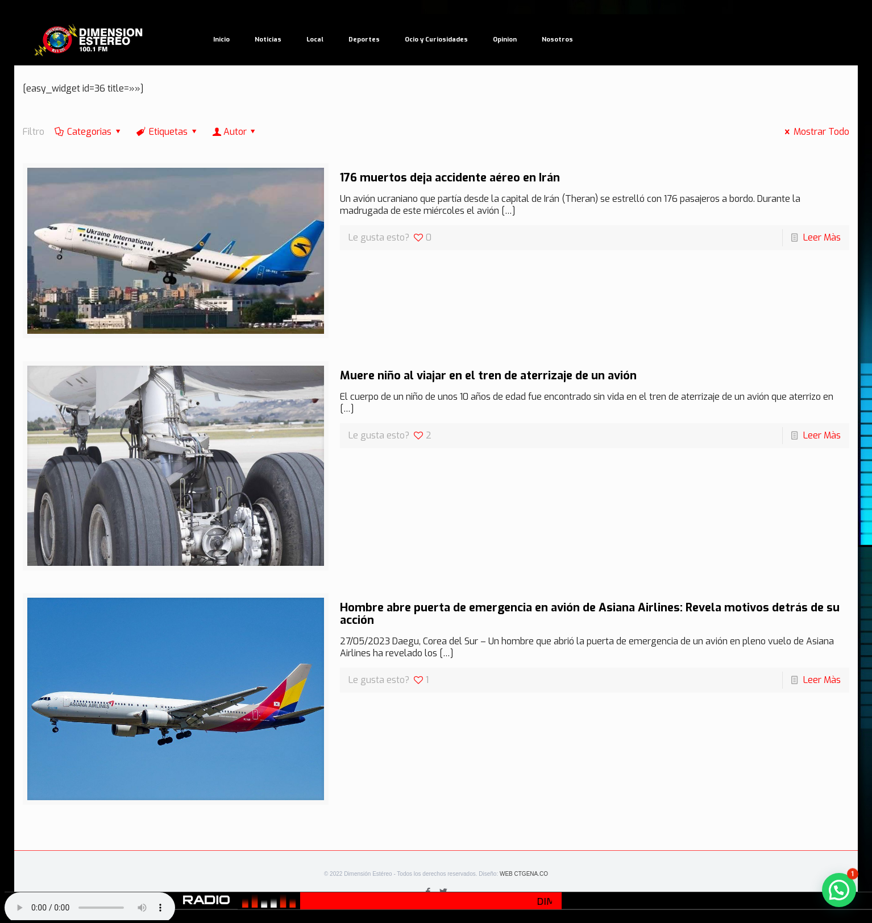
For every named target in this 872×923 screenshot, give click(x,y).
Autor (234, 132)
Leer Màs (822, 237)
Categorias (88, 132)
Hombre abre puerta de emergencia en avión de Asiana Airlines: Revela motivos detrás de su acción (590, 614)
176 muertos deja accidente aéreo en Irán (450, 177)
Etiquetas (168, 132)
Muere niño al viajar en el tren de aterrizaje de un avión (488, 375)
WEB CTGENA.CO (524, 874)
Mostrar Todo (815, 132)
